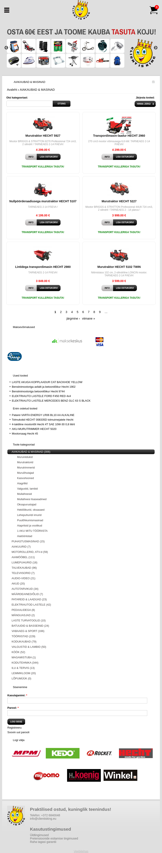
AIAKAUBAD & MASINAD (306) (31, 451)
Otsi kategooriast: (17, 97)
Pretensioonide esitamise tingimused (54, 838)
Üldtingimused (39, 835)
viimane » (88, 318)
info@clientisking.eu (43, 818)
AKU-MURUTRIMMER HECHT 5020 (34, 429)
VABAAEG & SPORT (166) (28, 631)
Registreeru (14, 727)
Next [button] (156, 48)
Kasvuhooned (25, 478)
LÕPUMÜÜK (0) (21, 678)
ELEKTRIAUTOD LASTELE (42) (31, 604)
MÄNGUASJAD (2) (23, 615)
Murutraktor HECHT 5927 (43, 135)
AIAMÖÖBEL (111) (23, 557)
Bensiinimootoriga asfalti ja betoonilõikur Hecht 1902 (44, 386)
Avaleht (12, 89)
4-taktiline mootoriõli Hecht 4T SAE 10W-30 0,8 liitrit (43, 424)
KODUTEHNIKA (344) (25, 662)
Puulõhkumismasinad (30, 520)
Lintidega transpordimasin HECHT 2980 (43, 267)
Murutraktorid (25, 462)
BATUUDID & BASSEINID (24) (30, 625)
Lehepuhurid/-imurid (29, 515)
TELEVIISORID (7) (23, 573)
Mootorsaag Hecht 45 (25, 433)
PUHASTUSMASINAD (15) (28, 541)
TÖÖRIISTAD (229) (23, 636)
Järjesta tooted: (145, 97)
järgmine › (73, 318)
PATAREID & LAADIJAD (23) (29, 599)
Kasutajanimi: (17, 695)
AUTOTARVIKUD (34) (25, 588)
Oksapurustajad (26, 504)
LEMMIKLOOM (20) (24, 673)
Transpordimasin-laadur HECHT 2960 (119, 135)
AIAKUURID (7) (21, 546)
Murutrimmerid (26, 467)
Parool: (13, 707)
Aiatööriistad (24, 536)
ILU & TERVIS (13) (23, 667)
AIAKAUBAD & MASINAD (37, 89)
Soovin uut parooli (18, 732)
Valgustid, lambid (27, 488)
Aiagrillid (22, 483)
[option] (81, 47)
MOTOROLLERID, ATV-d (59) (30, 551)
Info (31, 157)
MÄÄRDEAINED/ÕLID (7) (27, 594)
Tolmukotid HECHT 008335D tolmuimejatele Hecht (42, 419)
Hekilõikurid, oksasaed (31, 509)
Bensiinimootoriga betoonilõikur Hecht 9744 (38, 391)
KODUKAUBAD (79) (24, 641)
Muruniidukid (25, 457)
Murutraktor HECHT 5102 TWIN (119, 267)
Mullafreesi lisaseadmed (31, 499)
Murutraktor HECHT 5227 (119, 201)
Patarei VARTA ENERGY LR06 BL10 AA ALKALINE (43, 415)
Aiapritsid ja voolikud (29, 525)
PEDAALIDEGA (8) (23, 609)
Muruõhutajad (25, 472)
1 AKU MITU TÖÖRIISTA (32, 530)
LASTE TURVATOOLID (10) (29, 620)
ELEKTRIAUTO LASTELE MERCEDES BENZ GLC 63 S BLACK (51, 400)
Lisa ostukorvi (49, 157)
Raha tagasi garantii (43, 842)
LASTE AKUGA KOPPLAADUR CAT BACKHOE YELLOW (47, 382)
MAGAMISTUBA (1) (24, 657)
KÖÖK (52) (18, 652)
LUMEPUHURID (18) (24, 562)
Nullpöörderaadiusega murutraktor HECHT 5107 (42, 201)
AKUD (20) (18, 583)
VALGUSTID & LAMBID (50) (29, 646)
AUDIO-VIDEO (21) (23, 578)
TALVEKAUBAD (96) (24, 567)
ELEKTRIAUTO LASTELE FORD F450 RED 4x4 (41, 396)
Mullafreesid (24, 493)
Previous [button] (6, 48)
